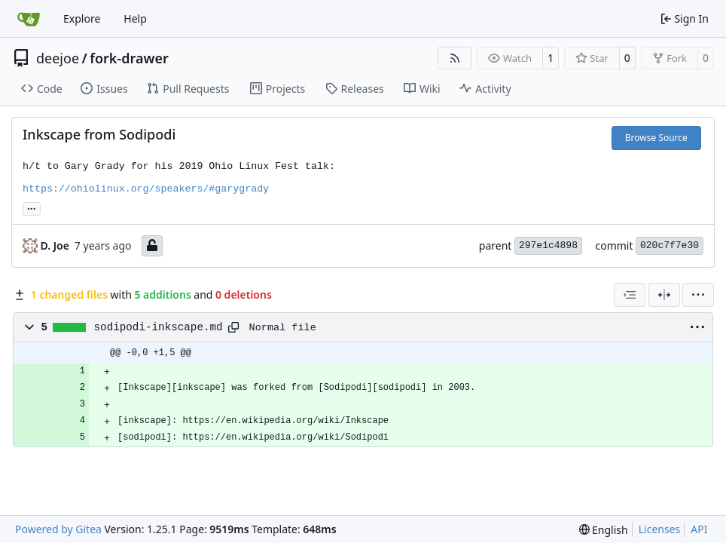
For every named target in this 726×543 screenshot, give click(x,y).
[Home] (29, 18)
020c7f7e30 (669, 245)
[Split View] (664, 295)
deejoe (57, 58)
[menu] (698, 295)
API (699, 529)
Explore (81, 18)
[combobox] (629, 295)
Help (135, 18)
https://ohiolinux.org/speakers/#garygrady (146, 189)
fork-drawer (129, 58)
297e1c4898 (548, 245)
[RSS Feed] (455, 58)
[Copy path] (233, 327)
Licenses (660, 529)
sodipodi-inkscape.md (158, 327)
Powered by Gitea (58, 529)
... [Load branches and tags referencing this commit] (31, 207)
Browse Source (656, 137)
